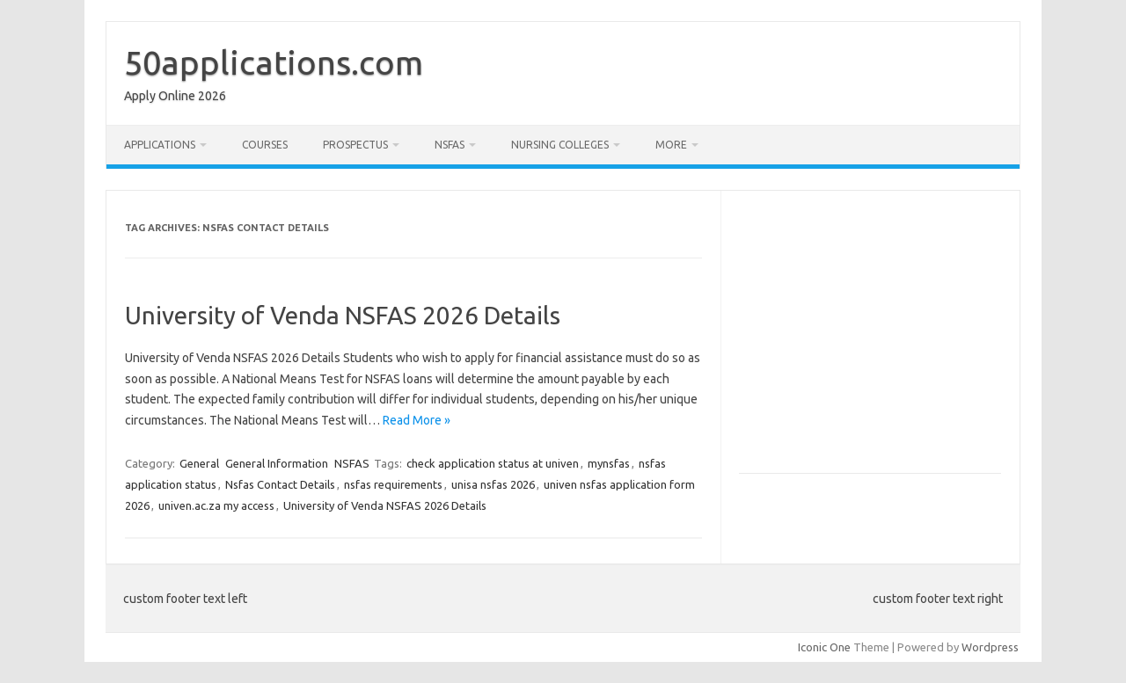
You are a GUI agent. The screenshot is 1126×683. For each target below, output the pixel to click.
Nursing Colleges (560, 144)
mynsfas (609, 463)
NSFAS (449, 144)
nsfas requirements (393, 484)
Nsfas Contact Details (280, 484)
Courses (265, 144)
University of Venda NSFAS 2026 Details (342, 315)
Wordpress (990, 647)
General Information (276, 463)
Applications (159, 144)
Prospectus (355, 144)
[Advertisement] (887, 339)
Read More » (416, 420)
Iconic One (824, 647)
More (671, 144)
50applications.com (273, 62)
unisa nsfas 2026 (493, 484)
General (199, 463)
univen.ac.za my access (216, 505)
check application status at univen (492, 463)
